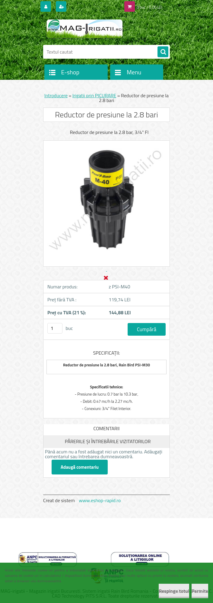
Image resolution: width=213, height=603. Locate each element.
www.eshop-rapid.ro (100, 500)
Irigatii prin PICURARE (94, 95)
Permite (200, 591)
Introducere (56, 95)
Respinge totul (174, 591)
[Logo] (84, 29)
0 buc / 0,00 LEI (149, 7)
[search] (162, 52)
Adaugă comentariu (80, 467)
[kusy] (54, 328)
